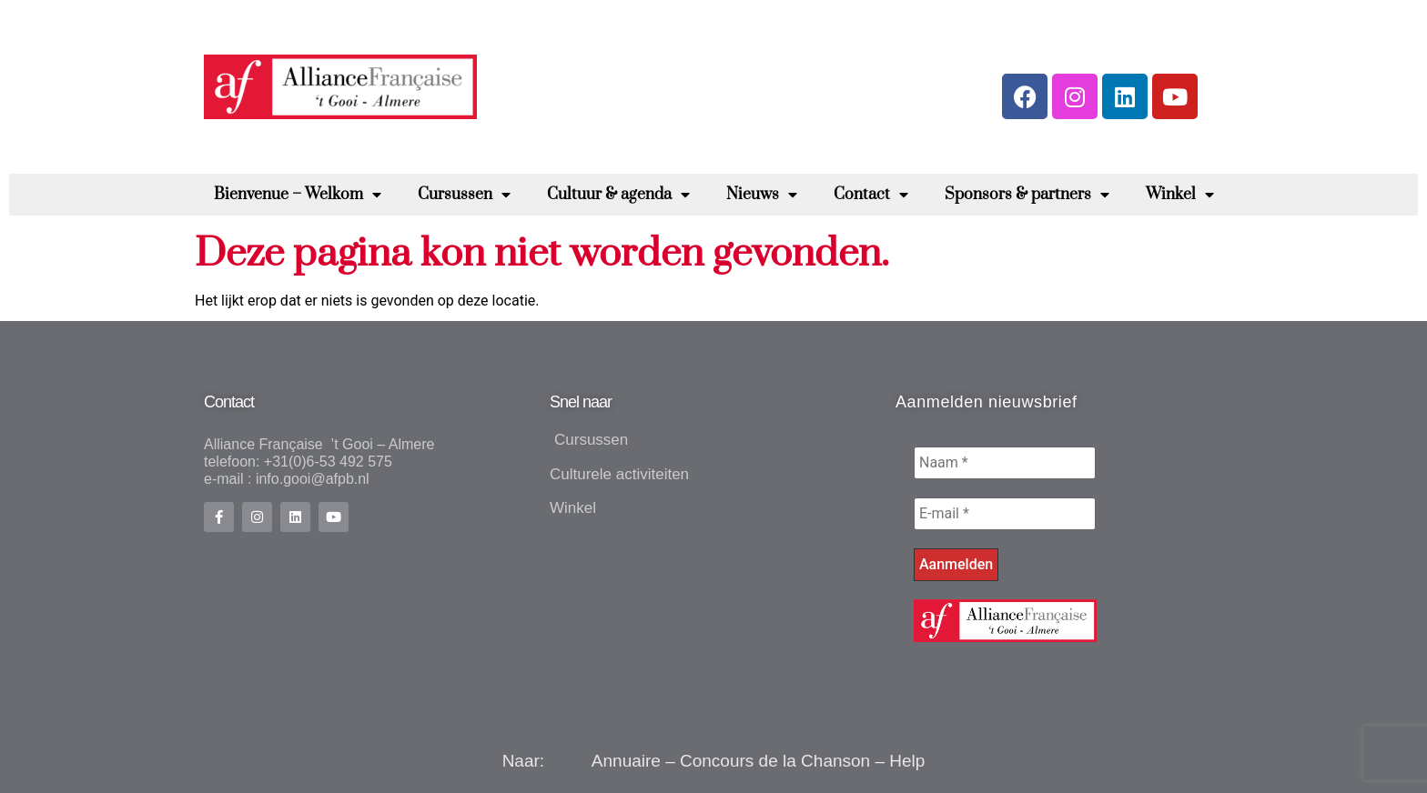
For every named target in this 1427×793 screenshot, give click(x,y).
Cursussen (464, 194)
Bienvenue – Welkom (297, 194)
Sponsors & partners (1027, 194)
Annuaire (626, 760)
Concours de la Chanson (775, 760)
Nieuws (761, 194)
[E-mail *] (1005, 513)
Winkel (1180, 194)
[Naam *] (1005, 463)
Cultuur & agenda (618, 194)
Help (907, 760)
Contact (871, 194)
